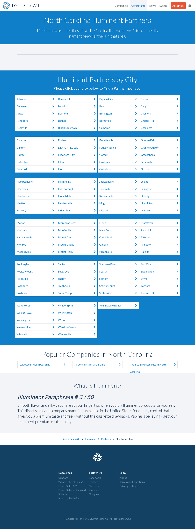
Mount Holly (77, 251)
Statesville (119, 292)
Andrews (36, 106)
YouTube (94, 486)
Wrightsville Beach (119, 305)
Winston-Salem (77, 327)
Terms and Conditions (132, 481)
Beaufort (77, 106)
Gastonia (119, 161)
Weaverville (36, 327)
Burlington (119, 113)
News (152, 5)
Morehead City (77, 222)
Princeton (160, 244)
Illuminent (91, 439)
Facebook (95, 477)
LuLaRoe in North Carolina (43, 364)
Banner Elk (77, 99)
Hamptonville (36, 181)
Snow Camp (77, 292)
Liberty (160, 195)
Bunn (119, 106)
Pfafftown (160, 222)
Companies (121, 5)
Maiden (160, 210)
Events (163, 5)
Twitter (93, 481)
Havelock (36, 188)
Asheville (36, 127)
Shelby (77, 278)
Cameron (119, 127)
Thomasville (160, 292)
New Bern (119, 230)
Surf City (160, 264)
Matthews (36, 230)
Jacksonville (119, 181)
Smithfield (77, 285)
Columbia (36, 161)
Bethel (77, 120)
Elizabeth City (77, 154)
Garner (119, 154)
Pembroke (119, 251)
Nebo (119, 222)
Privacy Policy (127, 486)
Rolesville (36, 278)
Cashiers (160, 113)
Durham (77, 140)
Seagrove (77, 271)
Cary (160, 106)
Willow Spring (77, 305)
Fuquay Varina (119, 147)
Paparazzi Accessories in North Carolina (154, 364)
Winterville (77, 334)
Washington (36, 319)
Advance (36, 99)
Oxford (119, 244)
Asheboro (36, 120)
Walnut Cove (36, 312)
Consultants (138, 5)
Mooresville (36, 251)
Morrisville (77, 230)
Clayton (36, 140)
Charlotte (160, 127)
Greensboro (160, 154)
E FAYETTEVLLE (77, 147)
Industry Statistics (69, 498)
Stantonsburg (119, 285)
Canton (160, 99)
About (123, 477)
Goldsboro (119, 169)
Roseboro (36, 285)
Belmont (77, 113)
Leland (160, 181)
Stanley (119, 278)
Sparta (119, 271)
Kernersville (119, 195)
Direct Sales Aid (71, 439)
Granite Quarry (160, 147)
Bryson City (119, 99)
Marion (36, 222)
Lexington (160, 188)
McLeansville (36, 237)
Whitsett (36, 334)
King (119, 203)
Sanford (77, 264)
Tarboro (160, 285)
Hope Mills (77, 195)
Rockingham (36, 264)
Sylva (160, 278)
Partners (106, 439)
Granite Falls (160, 140)
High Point (77, 181)
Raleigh (160, 251)
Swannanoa (160, 271)
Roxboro (36, 292)
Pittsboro (160, 237)
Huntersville (77, 203)
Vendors (63, 477)
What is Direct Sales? (70, 481)
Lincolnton (160, 203)
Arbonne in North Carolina (98, 364)
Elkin (77, 161)
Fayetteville (119, 140)
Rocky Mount (36, 271)
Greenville (160, 161)
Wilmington (77, 312)
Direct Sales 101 (67, 486)
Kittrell (119, 210)
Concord (36, 169)
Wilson (77, 319)
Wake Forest (36, 305)
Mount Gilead (77, 244)
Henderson (36, 195)
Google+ (94, 494)
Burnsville (119, 120)
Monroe (36, 244)
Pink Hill (160, 230)
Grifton (160, 169)
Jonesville (119, 188)
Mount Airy (77, 237)
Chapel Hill (160, 120)
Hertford (36, 203)
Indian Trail (77, 210)
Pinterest (94, 490)
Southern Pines (119, 264)
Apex (36, 113)
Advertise (178, 5)
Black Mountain (77, 127)
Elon (77, 169)
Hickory (36, 210)
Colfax (36, 154)
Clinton (36, 147)
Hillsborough (77, 188)
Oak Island (119, 237)
